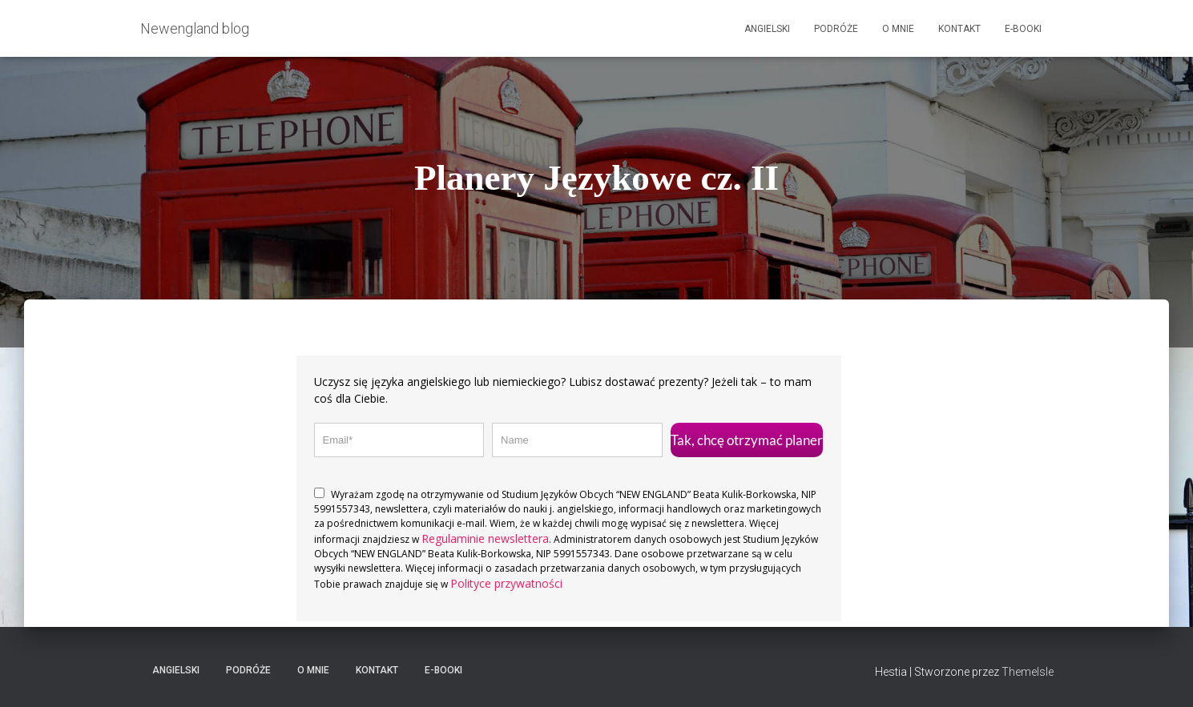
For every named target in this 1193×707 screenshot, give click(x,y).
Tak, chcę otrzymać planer (747, 440)
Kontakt (959, 28)
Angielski (767, 28)
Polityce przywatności (506, 583)
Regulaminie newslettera (485, 538)
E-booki (1023, 28)
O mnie (898, 28)
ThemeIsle (1028, 671)
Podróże (836, 28)
